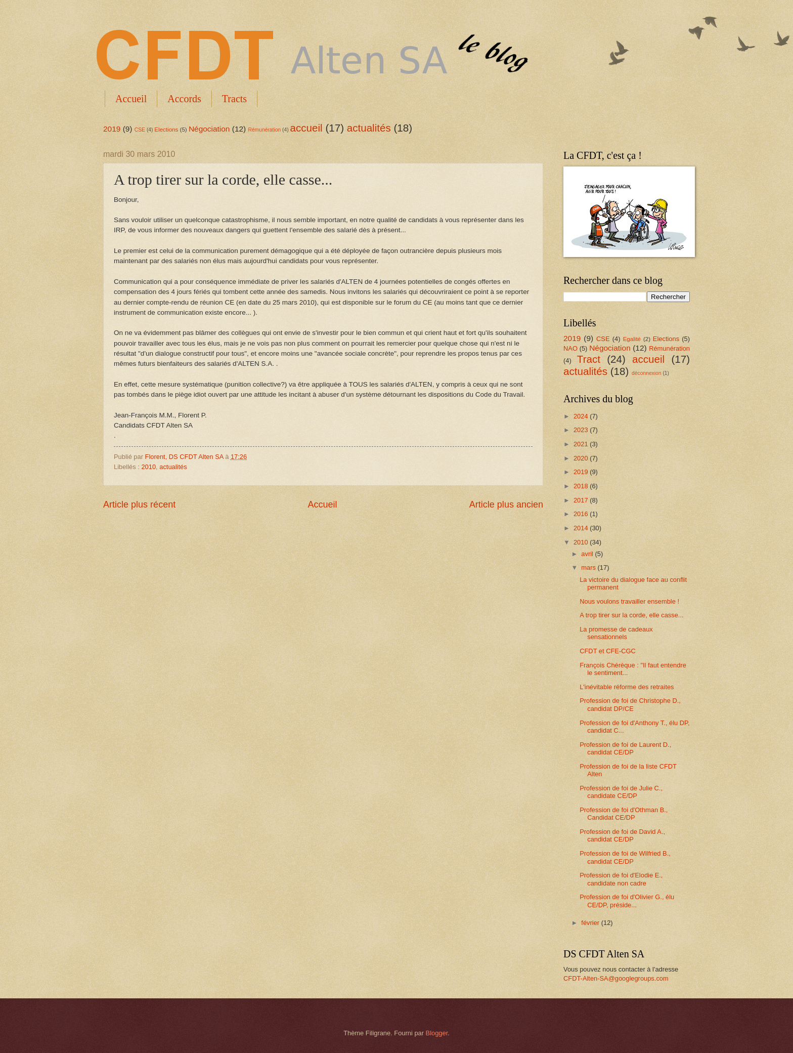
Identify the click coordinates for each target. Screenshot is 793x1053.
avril (588, 554)
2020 (582, 458)
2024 (582, 416)
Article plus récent (139, 504)
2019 (111, 128)
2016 (582, 514)
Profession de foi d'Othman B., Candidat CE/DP (624, 813)
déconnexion (646, 373)
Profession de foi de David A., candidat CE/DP (622, 835)
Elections (166, 130)
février (591, 922)
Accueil (131, 98)
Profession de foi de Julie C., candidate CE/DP (621, 791)
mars (589, 567)
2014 (582, 528)
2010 (148, 467)
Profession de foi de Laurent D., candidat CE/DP (625, 748)
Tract (588, 359)
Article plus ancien (506, 504)
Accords (184, 98)
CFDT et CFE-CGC (608, 651)
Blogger (437, 1033)
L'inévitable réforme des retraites (627, 687)
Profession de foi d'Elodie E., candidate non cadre (621, 879)
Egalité (632, 339)
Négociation (209, 128)
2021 (582, 444)
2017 (582, 500)
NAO (570, 348)
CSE (140, 130)
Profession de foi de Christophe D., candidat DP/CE (630, 704)
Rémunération (264, 130)
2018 (582, 486)
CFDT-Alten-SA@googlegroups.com (616, 978)
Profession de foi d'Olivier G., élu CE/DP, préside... (627, 900)
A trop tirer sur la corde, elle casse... (631, 615)
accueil (306, 128)
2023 (582, 430)
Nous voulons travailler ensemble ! (629, 601)
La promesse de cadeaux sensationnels (616, 633)
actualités (369, 128)
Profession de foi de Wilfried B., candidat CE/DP (625, 857)
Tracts (234, 98)
